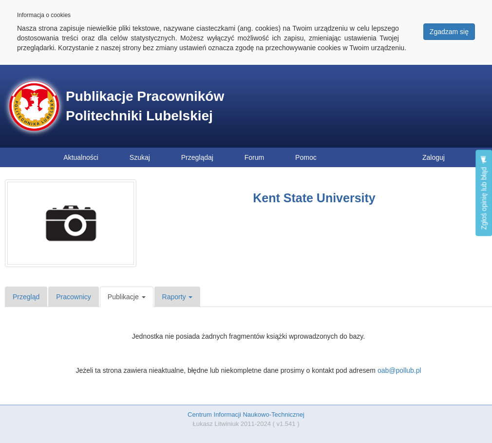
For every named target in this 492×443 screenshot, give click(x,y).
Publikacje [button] (127, 297)
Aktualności (80, 157)
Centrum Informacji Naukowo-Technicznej (246, 414)
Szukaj (140, 157)
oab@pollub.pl (399, 370)
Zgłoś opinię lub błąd (484, 193)
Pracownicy (73, 297)
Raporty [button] (177, 297)
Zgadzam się (449, 32)
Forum (254, 157)
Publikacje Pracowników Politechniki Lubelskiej (145, 106)
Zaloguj (433, 157)
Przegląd (26, 297)
